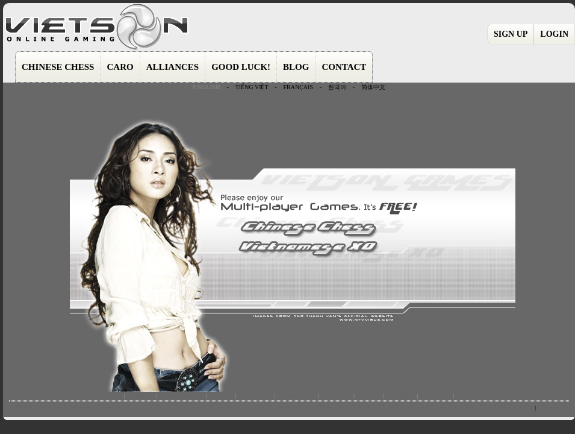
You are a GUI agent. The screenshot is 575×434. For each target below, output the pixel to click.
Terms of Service (515, 407)
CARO (120, 67)
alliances (255, 396)
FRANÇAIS (297, 87)
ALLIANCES (172, 67)
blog (369, 396)
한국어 (337, 87)
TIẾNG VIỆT (252, 87)
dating (401, 396)
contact (436, 396)
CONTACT (344, 67)
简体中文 (373, 87)
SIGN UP (510, 34)
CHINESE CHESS (58, 67)
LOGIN (554, 34)
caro (221, 396)
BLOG (296, 67)
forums (336, 396)
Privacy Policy (553, 407)
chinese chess (181, 396)
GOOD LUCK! (240, 67)
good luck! (296, 396)
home (140, 396)
